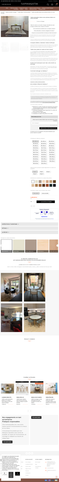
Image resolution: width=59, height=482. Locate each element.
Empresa (27, 470)
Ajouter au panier (46, 201)
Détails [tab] (4, 228)
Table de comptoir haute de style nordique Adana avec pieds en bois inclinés (51, 401)
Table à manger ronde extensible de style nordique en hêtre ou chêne (36, 401)
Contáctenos (27, 473)
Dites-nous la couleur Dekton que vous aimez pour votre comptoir (45, 120)
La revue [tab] (5, 232)
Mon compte (37, 462)
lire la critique (40, 21)
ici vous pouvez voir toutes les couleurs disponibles (45, 107)
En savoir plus (7, 441)
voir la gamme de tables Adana (48, 102)
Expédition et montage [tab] (9, 224)
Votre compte (38, 459)
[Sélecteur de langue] (55, 1)
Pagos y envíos (28, 468)
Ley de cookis (28, 466)
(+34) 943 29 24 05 (6, 4)
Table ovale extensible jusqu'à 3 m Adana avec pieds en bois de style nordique (7, 401)
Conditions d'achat (29, 464)
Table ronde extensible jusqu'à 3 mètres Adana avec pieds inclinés (22, 362)
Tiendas (26, 475)
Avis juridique (28, 462)
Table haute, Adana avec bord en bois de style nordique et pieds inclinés (21, 401)
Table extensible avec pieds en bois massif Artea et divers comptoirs (7, 362)
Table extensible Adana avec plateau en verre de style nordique (36, 363)
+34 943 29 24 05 (50, 468)
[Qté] (34, 201)
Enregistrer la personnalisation (48, 128)
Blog (36, 464)
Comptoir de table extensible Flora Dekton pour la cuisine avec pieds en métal (51, 364)
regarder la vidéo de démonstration (37, 81)
